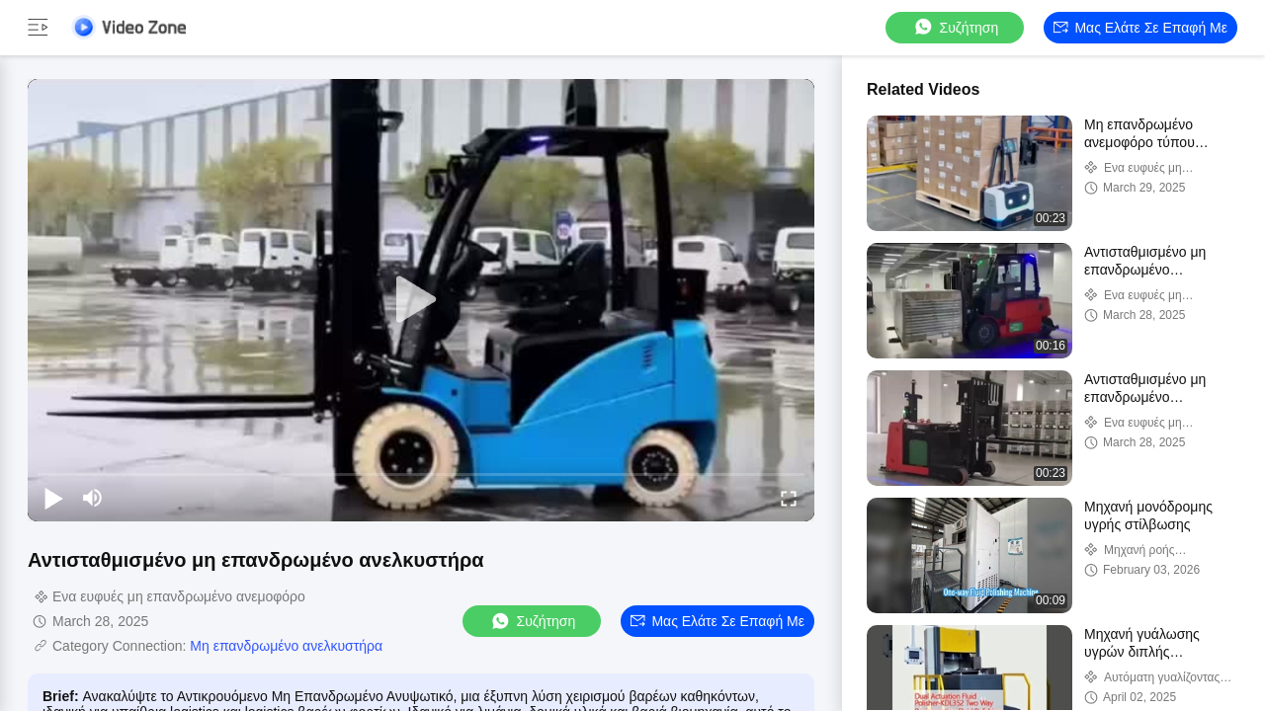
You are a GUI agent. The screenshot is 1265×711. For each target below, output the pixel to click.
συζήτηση (955, 27)
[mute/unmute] (93, 498)
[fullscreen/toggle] (788, 498)
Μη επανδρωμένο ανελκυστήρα (286, 646)
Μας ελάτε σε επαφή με (1140, 28)
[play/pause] (53, 498)
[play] (421, 300)
